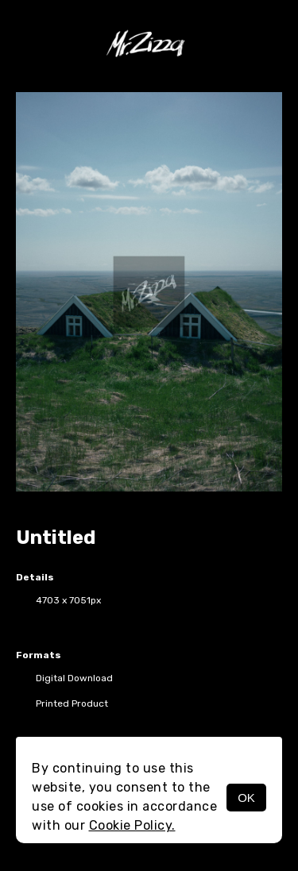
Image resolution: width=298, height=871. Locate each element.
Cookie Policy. (132, 825)
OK (246, 797)
